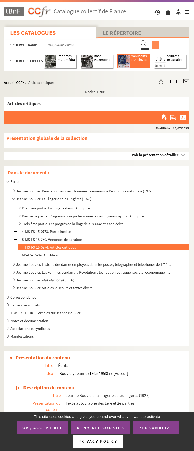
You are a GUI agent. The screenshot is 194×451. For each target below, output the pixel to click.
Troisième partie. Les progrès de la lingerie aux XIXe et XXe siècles (72, 223)
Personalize (156, 427)
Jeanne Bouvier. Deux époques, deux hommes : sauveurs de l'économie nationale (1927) (84, 191)
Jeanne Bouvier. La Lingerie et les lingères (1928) (53, 198)
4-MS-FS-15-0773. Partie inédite (46, 231)
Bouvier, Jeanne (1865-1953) (83, 373)
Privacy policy (97, 441)
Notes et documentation (29, 320)
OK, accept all (42, 427)
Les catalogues (33, 33)
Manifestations (22, 336)
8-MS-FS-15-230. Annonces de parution (52, 239)
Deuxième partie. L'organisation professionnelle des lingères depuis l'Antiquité (83, 216)
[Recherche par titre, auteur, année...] (91, 45)
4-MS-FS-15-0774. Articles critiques (49, 247)
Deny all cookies (100, 427)
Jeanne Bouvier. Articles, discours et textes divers (54, 287)
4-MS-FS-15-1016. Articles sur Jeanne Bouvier (45, 312)
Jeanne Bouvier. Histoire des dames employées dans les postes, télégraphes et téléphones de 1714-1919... (93, 264)
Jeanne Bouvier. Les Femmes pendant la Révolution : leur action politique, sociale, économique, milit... (93, 272)
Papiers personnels (25, 305)
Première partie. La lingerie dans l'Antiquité (56, 208)
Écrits (14, 181)
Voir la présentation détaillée (155, 154)
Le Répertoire (122, 32)
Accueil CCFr (14, 82)
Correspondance (23, 297)
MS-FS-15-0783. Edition (40, 255)
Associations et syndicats (30, 328)
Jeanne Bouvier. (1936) (45, 280)
